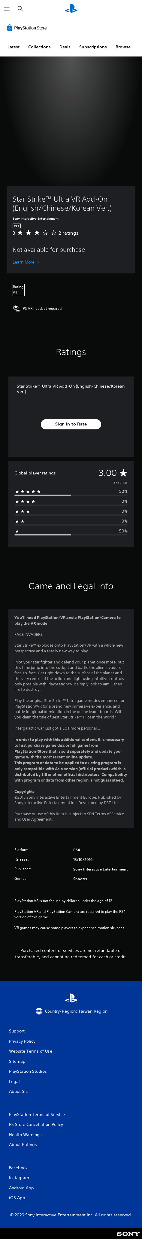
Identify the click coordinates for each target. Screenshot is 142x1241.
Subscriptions (93, 47)
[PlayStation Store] (28, 27)
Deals (65, 47)
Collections (39, 47)
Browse (123, 47)
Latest (14, 47)
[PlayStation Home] (71, 9)
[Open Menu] (7, 9)
